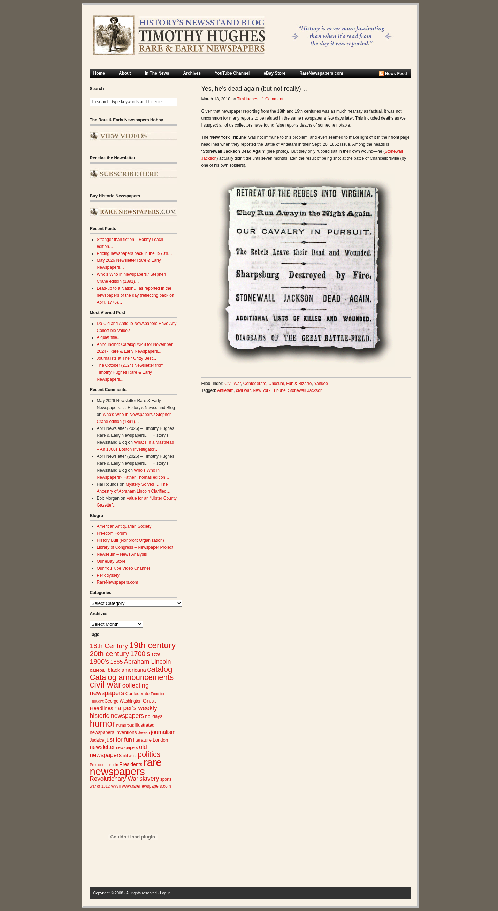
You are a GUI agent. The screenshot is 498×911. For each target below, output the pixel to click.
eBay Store (274, 73)
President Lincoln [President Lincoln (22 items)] (104, 764)
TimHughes (247, 99)
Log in (165, 893)
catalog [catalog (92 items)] (159, 669)
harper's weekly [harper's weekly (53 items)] (135, 708)
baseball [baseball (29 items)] (98, 670)
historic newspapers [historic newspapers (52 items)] (117, 715)
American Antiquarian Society (124, 526)
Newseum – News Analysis (122, 554)
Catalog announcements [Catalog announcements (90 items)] (132, 677)
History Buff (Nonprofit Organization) (130, 540)
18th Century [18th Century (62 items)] (109, 646)
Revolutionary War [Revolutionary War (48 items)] (114, 778)
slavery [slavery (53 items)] (149, 778)
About (125, 73)
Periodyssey (108, 575)
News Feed (396, 73)
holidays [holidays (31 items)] (153, 716)
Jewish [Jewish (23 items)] (144, 732)
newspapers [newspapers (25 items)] (127, 747)
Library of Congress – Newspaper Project (135, 547)
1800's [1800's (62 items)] (99, 661)
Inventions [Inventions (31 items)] (126, 732)
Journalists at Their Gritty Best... (126, 358)
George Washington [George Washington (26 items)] (123, 701)
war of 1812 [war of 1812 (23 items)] (100, 786)
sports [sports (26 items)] (166, 779)
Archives (192, 73)
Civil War (232, 383)
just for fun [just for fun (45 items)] (118, 739)
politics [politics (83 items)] (149, 754)
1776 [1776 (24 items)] (155, 655)
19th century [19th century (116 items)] (152, 645)
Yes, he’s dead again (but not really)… (254, 88)
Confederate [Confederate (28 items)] (137, 693)
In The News (157, 73)
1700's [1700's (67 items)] (140, 654)
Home (99, 73)
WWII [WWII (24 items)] (116, 786)
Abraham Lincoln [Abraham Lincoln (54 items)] (147, 661)
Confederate (254, 383)
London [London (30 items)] (160, 740)
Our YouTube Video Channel (123, 568)
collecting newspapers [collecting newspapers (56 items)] (119, 689)
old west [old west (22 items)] (130, 755)
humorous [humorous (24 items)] (125, 725)
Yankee (321, 383)
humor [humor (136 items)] (102, 723)
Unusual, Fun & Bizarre (290, 383)
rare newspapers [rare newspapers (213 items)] (126, 767)
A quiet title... (109, 337)
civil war (243, 390)
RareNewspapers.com (321, 73)
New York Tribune (269, 390)
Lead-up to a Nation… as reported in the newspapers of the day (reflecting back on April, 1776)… (135, 295)
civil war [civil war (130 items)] (105, 684)
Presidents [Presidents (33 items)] (131, 764)
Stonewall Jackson (305, 390)
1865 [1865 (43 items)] (116, 662)
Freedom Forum (112, 533)
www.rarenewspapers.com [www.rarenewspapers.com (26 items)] (146, 786)
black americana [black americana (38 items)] (127, 670)
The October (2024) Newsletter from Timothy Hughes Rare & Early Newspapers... (130, 372)
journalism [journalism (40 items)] (163, 732)
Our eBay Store (111, 561)
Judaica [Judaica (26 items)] (97, 740)
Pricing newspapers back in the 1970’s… (135, 253)
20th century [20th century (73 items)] (109, 654)
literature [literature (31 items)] (142, 740)
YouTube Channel (232, 73)
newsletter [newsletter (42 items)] (102, 747)
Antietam (225, 390)
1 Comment (272, 99)
